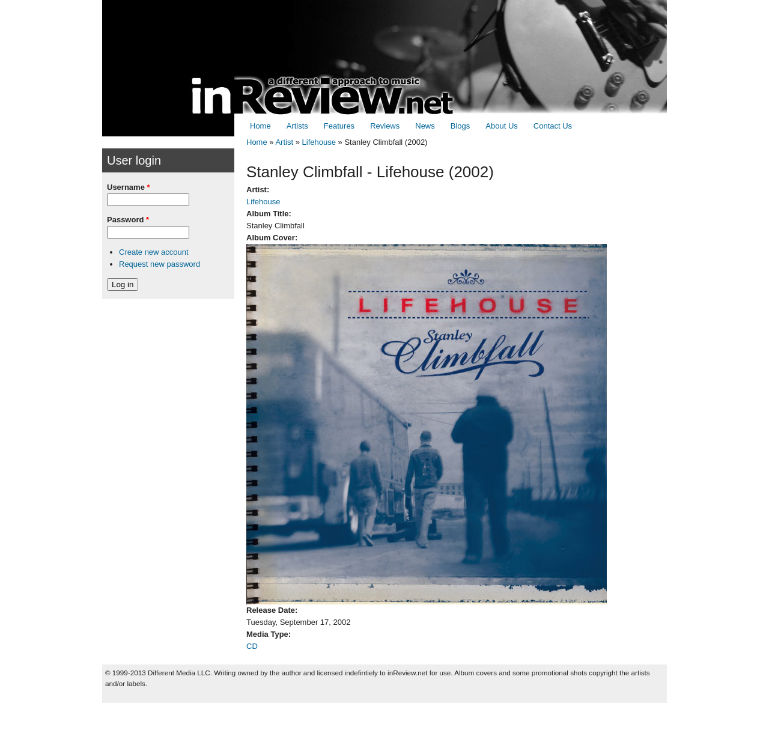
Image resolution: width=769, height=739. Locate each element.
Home (260, 125)
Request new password (159, 264)
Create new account (154, 252)
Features (339, 125)
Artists (297, 125)
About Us (501, 125)
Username (128, 187)
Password (128, 219)
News (425, 125)
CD (252, 646)
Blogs (460, 125)
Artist (284, 142)
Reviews (385, 125)
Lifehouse (319, 142)
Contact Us (552, 125)
